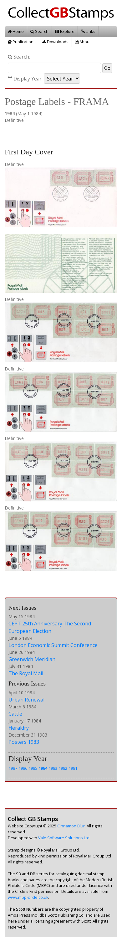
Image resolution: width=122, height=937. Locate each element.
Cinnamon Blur (71, 826)
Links (88, 31)
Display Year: (25, 78)
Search (39, 31)
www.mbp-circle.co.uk (28, 897)
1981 (73, 768)
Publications (22, 41)
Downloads (55, 41)
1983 (52, 768)
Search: (19, 57)
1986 (22, 768)
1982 (62, 768)
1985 (32, 768)
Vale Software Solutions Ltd (63, 838)
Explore (64, 31)
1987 (12, 768)
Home (16, 31)
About (83, 41)
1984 (42, 768)
